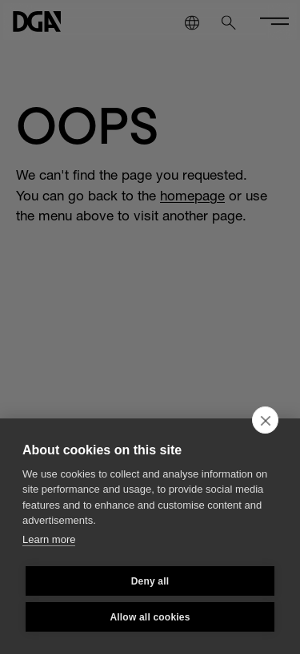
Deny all (150, 581)
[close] (265, 420)
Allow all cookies (150, 617)
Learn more (48, 539)
